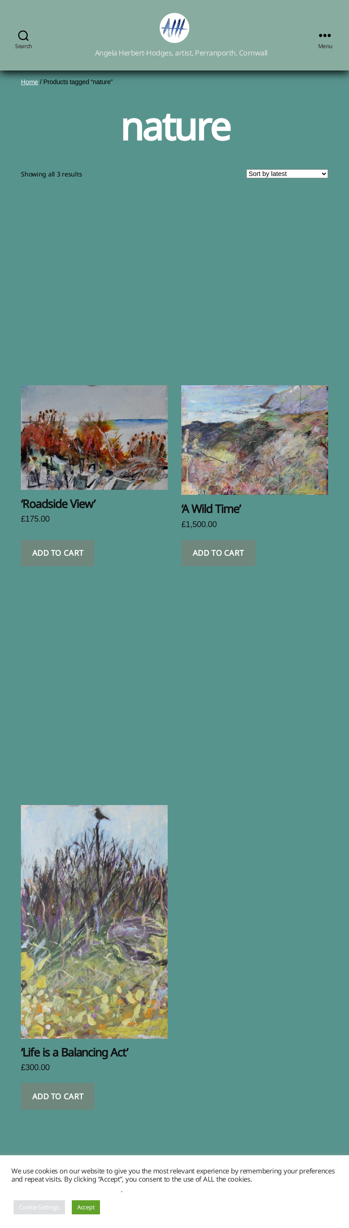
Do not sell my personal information (66, 1189)
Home (29, 92)
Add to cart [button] (58, 564)
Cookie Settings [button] (39, 1207)
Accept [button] (86, 1207)
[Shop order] (287, 184)
